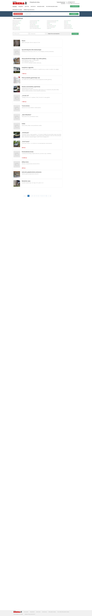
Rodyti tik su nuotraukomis (53, 33)
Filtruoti (75, 33)
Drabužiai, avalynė (68, 25)
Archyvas (27, 6)
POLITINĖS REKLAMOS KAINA (52, 6)
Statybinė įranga (67, 27)
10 (46, 195)
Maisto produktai (16, 28)
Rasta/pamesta (67, 24)
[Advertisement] (37, 190)
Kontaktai (33, 6)
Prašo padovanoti (16, 29)
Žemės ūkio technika (34, 27)
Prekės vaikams (33, 23)
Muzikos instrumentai (68, 28)
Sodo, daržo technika (51, 25)
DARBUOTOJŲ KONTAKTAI (29, 9)
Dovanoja (49, 24)
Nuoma (66, 23)
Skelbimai (15, 6)
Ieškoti (74, 14)
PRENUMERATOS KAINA (17, 9)
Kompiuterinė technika (51, 21)
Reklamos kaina (40, 6)
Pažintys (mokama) (51, 27)
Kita (48, 23)
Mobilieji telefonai (16, 23)
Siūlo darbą (32, 24)
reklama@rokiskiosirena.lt (72, 3)
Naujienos (20, 6)
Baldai (66, 21)
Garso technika (67, 20)
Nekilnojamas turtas (17, 20)
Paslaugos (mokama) (34, 25)
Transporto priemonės (34, 20)
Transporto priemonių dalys (52, 20)
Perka (14, 25)
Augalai (49, 28)
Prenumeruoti (75, 6)
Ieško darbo (15, 24)
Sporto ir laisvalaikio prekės (35, 28)
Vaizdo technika (16, 21)
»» (50, 195)
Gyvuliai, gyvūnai (16, 27)
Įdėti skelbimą (18, 13)
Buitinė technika (33, 21)
